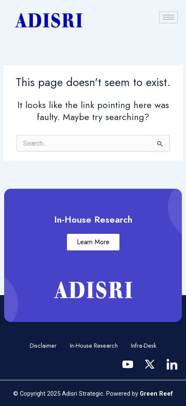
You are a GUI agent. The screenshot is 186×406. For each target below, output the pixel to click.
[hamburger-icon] (168, 17)
